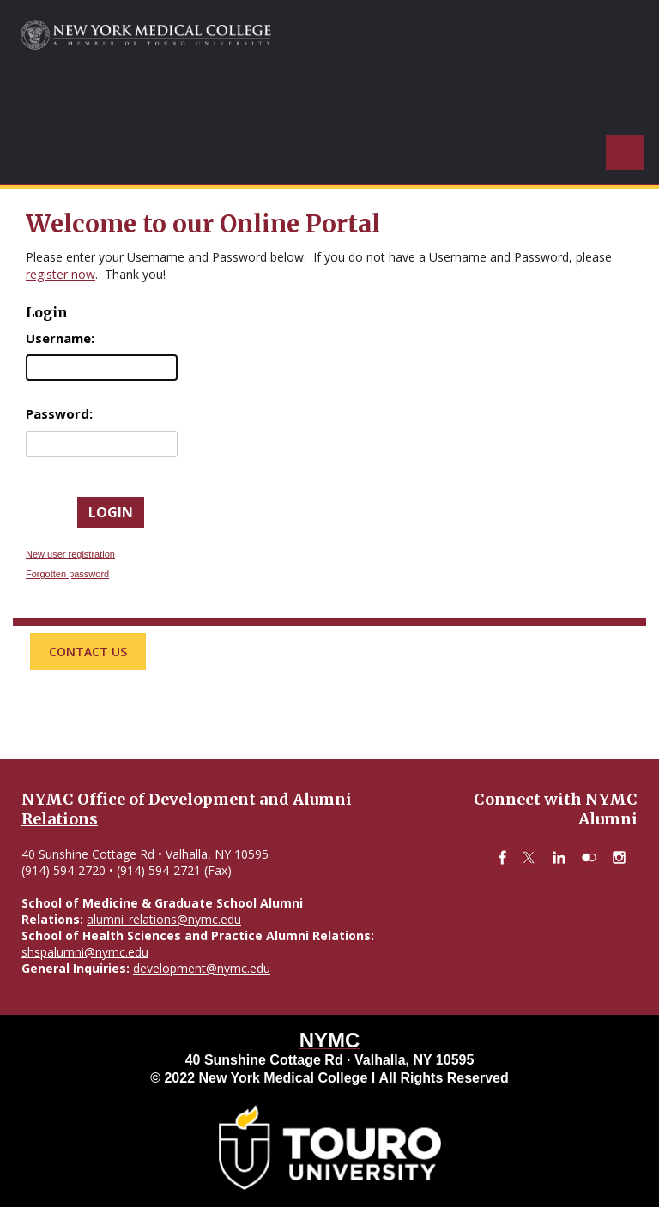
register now (60, 274)
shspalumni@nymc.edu (84, 952)
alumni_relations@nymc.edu (164, 919)
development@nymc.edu (201, 968)
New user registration (70, 554)
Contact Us (88, 651)
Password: (59, 413)
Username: (60, 338)
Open (621, 143)
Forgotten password (67, 574)
